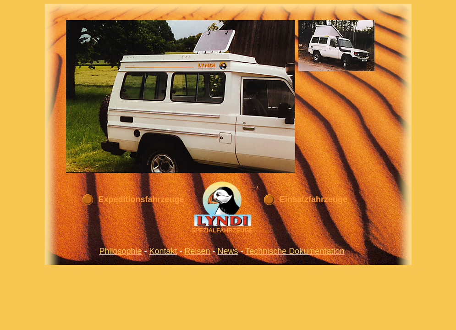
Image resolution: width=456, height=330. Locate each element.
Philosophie (120, 251)
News (228, 251)
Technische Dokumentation (294, 251)
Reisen (197, 251)
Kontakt (163, 251)
